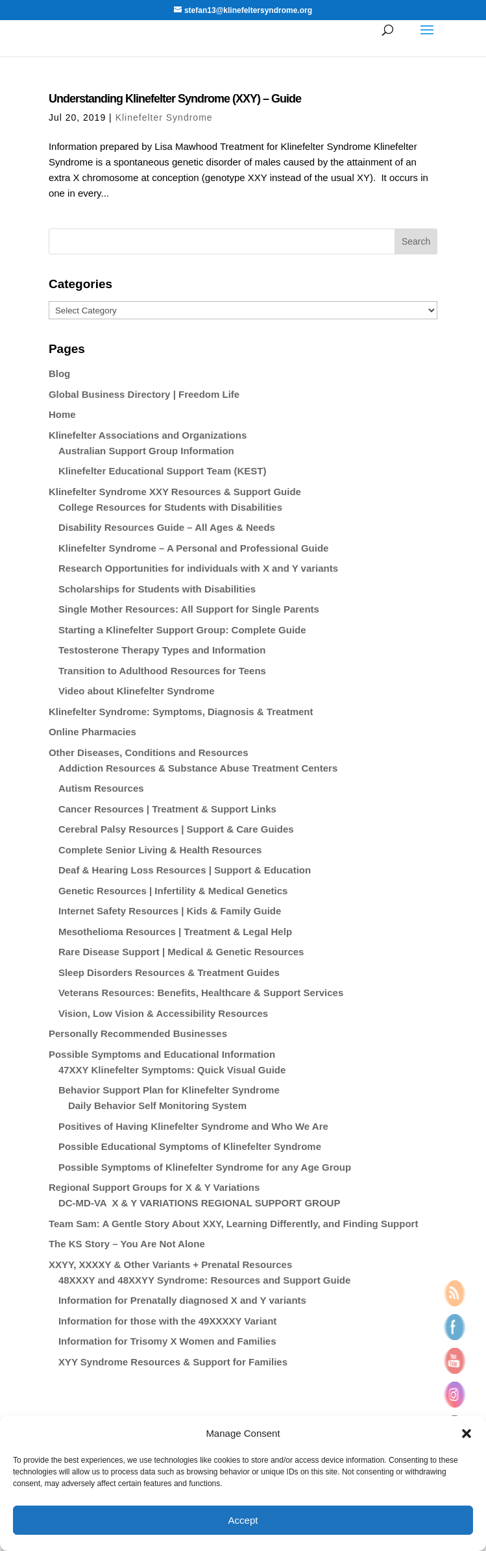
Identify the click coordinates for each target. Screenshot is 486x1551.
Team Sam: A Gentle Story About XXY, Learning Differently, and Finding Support (234, 1223)
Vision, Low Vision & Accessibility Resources (163, 1013)
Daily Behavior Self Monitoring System (157, 1105)
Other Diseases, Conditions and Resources (149, 752)
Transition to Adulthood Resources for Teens (162, 670)
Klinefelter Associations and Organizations (148, 435)
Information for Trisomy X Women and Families (167, 1341)
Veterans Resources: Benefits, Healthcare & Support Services (200, 992)
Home (62, 414)
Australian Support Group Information (146, 450)
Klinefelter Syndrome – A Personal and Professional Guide (193, 548)
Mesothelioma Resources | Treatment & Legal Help (175, 931)
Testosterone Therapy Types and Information (162, 649)
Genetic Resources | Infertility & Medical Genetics (172, 890)
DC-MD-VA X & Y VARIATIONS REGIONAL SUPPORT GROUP (199, 1202)
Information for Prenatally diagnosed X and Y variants (182, 1300)
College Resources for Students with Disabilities (170, 507)
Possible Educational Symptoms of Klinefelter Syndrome (189, 1146)
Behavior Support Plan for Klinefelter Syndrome (169, 1089)
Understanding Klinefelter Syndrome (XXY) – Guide (175, 98)
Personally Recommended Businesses (138, 1033)
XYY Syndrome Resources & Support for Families (172, 1361)
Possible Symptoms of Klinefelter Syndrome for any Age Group (204, 1167)
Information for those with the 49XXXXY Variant (167, 1320)
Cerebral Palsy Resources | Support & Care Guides (176, 829)
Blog (59, 373)
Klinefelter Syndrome (164, 117)
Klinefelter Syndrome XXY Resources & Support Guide (175, 491)
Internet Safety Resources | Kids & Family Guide (169, 910)
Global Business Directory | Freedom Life (144, 394)
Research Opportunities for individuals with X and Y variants (198, 568)
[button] (466, 1433)
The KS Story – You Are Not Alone (127, 1243)
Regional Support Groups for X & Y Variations (154, 1187)
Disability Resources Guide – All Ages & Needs (166, 527)
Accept (243, 1520)
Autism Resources (101, 788)
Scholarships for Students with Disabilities (157, 588)
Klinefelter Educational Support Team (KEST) (162, 470)
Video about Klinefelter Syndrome (136, 690)
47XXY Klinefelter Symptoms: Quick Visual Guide (172, 1069)
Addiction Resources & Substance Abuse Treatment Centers (197, 768)
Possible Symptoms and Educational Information (162, 1054)
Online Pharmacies (92, 731)
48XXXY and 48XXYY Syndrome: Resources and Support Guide (204, 1280)
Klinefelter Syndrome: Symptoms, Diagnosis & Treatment (181, 711)
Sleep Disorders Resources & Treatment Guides (169, 972)
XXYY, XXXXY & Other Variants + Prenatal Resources (170, 1264)
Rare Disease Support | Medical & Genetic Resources (181, 951)
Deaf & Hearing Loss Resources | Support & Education (184, 869)
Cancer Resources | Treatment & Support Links (167, 808)
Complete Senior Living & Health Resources (159, 849)
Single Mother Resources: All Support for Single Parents (188, 609)
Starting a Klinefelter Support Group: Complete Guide (182, 629)
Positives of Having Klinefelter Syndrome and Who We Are (193, 1126)
